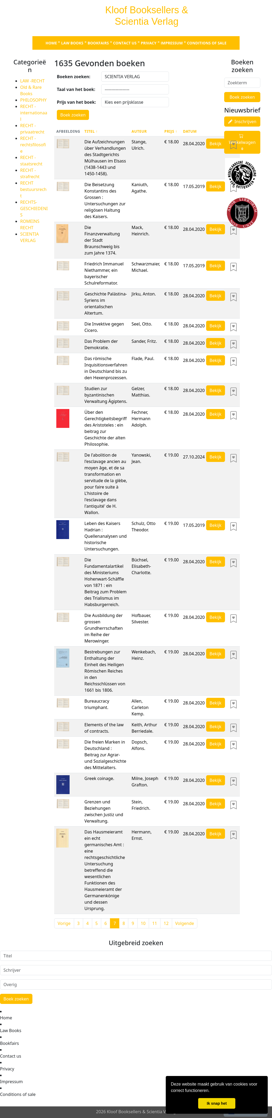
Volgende (184, 923)
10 (143, 923)
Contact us (125, 42)
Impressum (172, 42)
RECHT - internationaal (33, 112)
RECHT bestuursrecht (33, 189)
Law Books (72, 42)
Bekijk (216, 144)
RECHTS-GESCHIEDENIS (34, 208)
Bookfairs (98, 42)
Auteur (139, 131)
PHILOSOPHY (33, 100)
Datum (190, 131)
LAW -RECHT (32, 81)
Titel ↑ (91, 131)
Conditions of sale (207, 42)
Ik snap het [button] (217, 1103)
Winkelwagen (242, 142)
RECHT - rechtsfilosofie (33, 144)
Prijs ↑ (170, 131)
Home (51, 42)
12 (166, 923)
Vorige (64, 923)
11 (154, 923)
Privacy (148, 42)
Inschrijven (242, 121)
